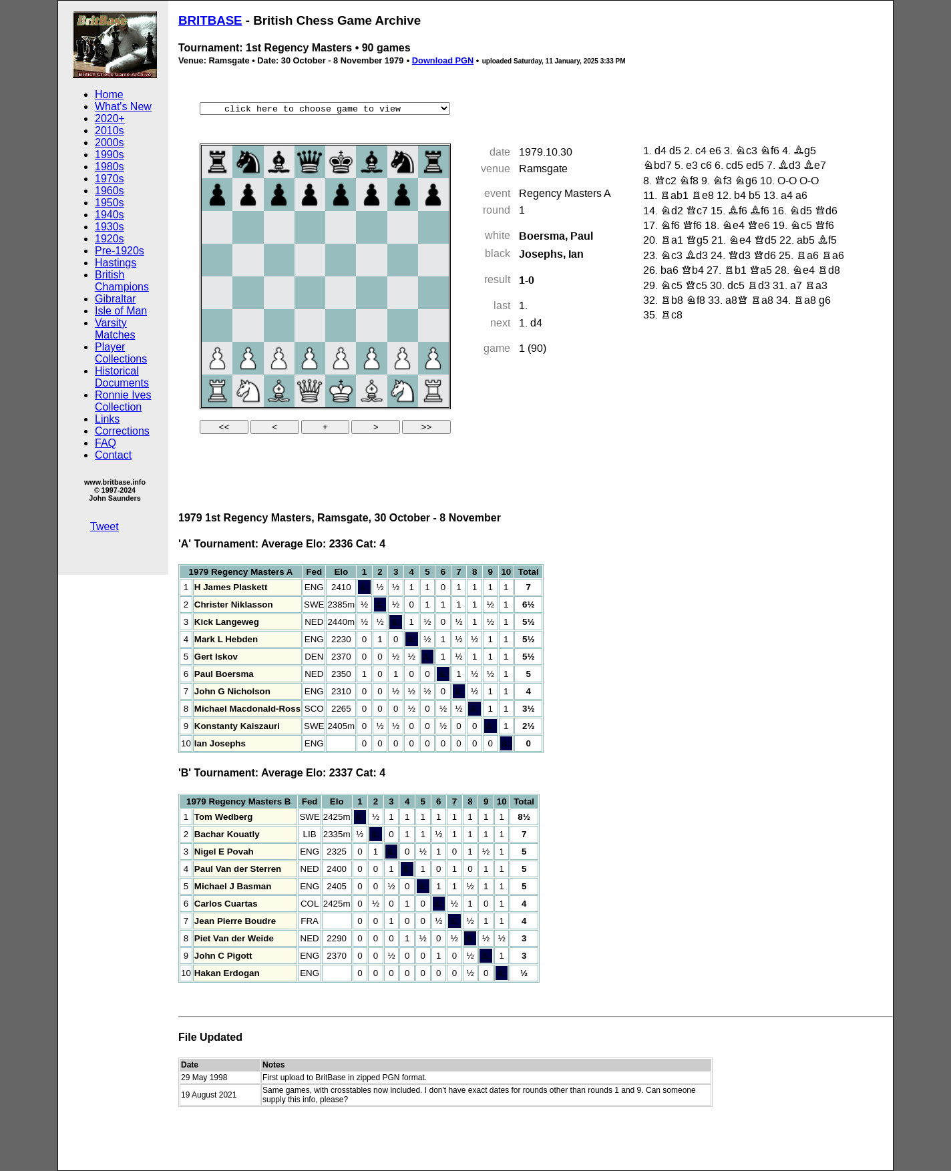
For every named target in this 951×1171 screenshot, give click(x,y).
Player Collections (121, 353)
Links (107, 419)
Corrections (122, 431)
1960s (109, 190)
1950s (109, 202)
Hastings (115, 262)
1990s (109, 154)
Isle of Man (121, 310)
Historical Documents (122, 377)
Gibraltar (115, 298)
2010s (109, 130)
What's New (123, 106)
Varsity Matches (115, 328)
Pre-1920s (119, 250)
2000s (109, 142)
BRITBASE (210, 20)
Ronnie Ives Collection (123, 401)
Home (109, 94)
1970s (109, 178)
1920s (109, 238)
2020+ (110, 118)
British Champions (122, 280)
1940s (109, 214)
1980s (109, 166)
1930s (109, 226)
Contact (113, 455)
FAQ (105, 443)
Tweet (104, 526)
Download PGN (442, 60)
